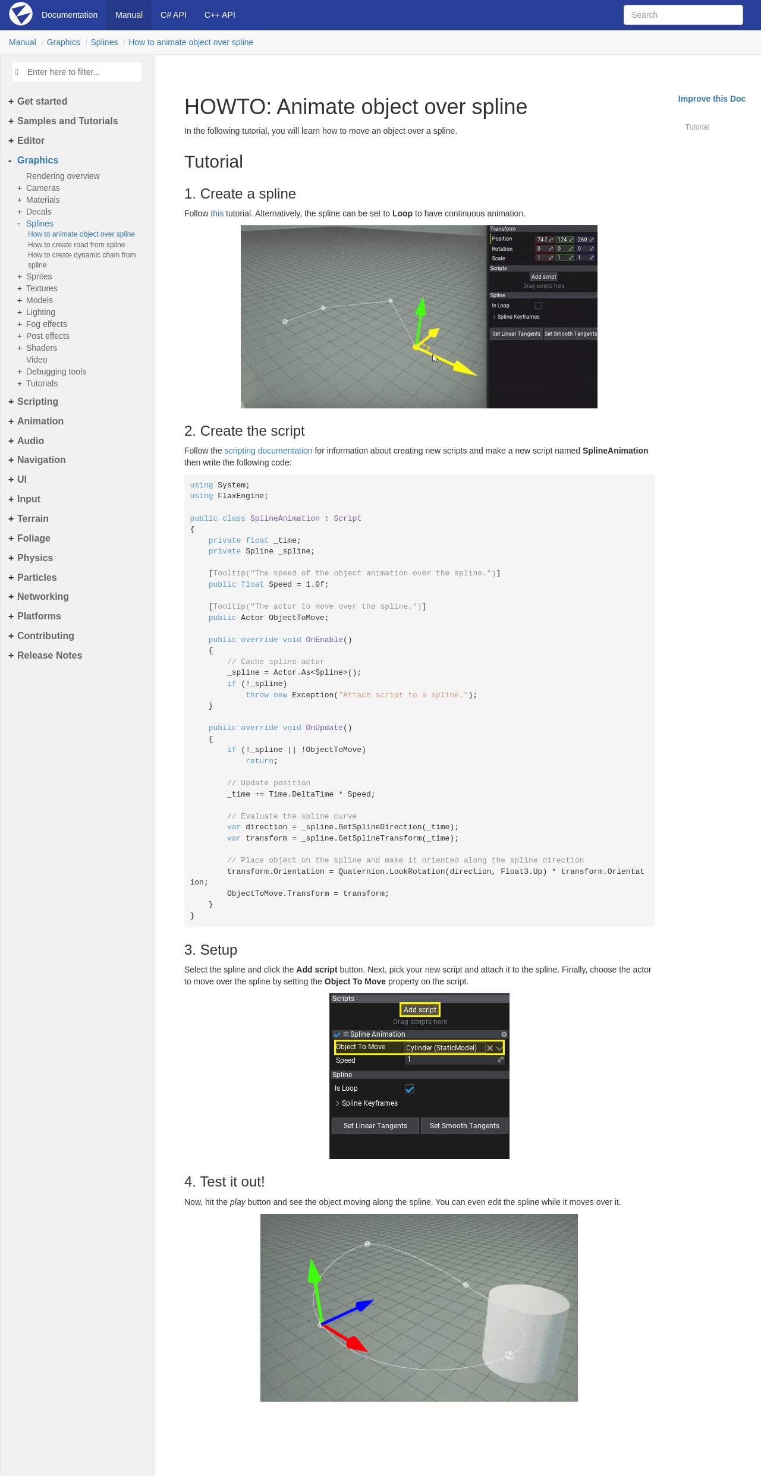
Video (37, 359)
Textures (42, 288)
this (217, 213)
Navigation (41, 460)
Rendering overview (63, 176)
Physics (35, 558)
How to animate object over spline (190, 42)
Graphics (63, 42)
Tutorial (697, 127)
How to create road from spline (76, 245)
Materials (43, 199)
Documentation (70, 15)
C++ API (220, 15)
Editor (31, 141)
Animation (40, 421)
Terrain (33, 519)
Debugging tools (56, 371)
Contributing (45, 636)
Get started (42, 101)
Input (28, 499)
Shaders (41, 348)
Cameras (43, 188)
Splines (104, 42)
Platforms (39, 616)
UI (22, 479)
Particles (37, 577)
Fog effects (46, 324)
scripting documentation (269, 450)
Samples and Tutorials (67, 121)
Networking (43, 596)
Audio (30, 441)
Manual (129, 15)
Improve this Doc (712, 98)
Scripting (37, 401)
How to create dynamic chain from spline (82, 260)
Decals (39, 211)
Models (39, 300)
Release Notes (49, 655)
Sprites (39, 276)
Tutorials (42, 383)
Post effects (48, 336)
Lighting (40, 312)
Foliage (34, 538)
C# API (174, 15)
